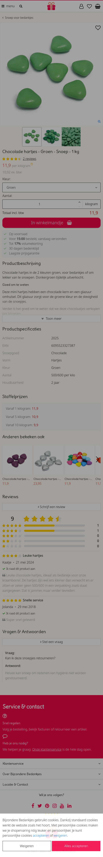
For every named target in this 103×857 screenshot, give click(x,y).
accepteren (41, 835)
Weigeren (27, 846)
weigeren (60, 835)
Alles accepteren (76, 846)
